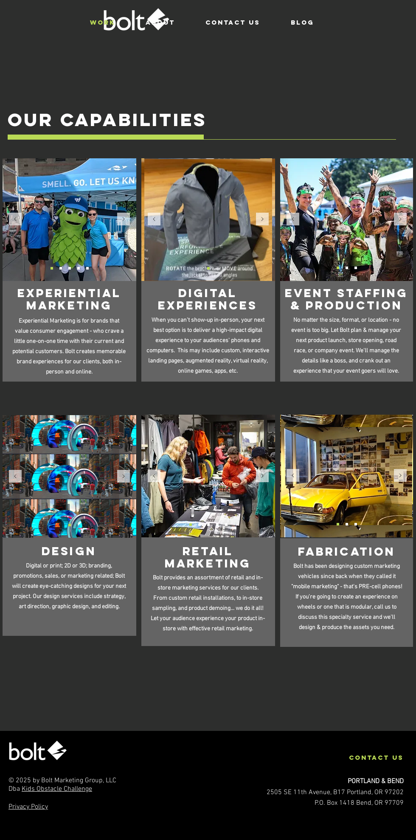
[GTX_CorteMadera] (208, 524)
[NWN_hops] (52, 268)
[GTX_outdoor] (60, 268)
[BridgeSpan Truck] (355, 524)
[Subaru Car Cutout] (355, 268)
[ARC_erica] (190, 524)
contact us (376, 757)
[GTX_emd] (78, 268)
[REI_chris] (199, 524)
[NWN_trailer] (69, 268)
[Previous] (15, 220)
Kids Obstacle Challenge (57, 789)
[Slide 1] (69, 525)
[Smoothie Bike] (347, 268)
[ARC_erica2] (217, 524)
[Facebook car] (338, 524)
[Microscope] (226, 524)
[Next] (123, 220)
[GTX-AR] (208, 268)
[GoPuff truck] (347, 524)
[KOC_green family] (338, 268)
